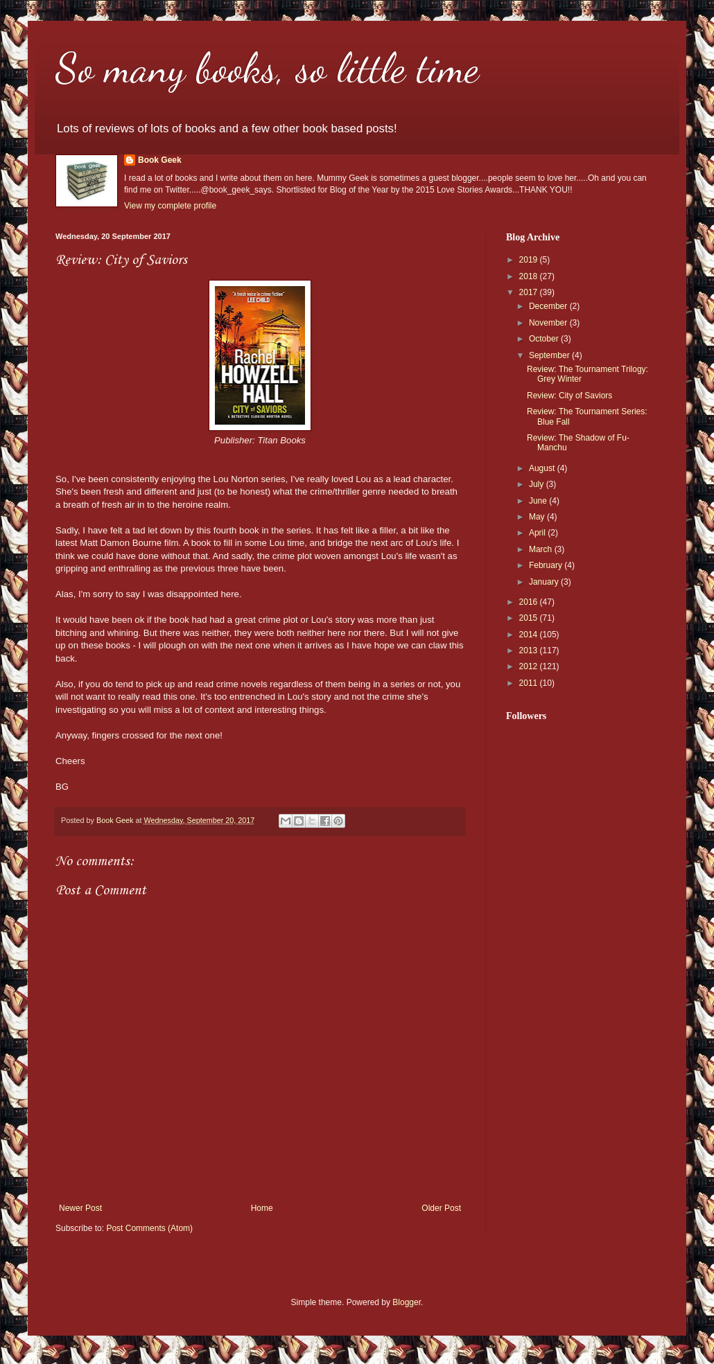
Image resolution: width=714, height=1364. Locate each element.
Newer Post (80, 1208)
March (542, 549)
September (550, 355)
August (543, 468)
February (546, 565)
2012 (529, 666)
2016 (529, 602)
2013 (529, 650)
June (539, 501)
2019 (529, 260)
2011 (529, 683)
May (538, 517)
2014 (529, 634)
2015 (529, 618)
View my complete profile (170, 206)
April (538, 533)
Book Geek (160, 160)
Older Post (441, 1208)
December (549, 306)
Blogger (406, 1302)
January (545, 582)
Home (262, 1208)
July (537, 484)
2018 (529, 276)
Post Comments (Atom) (149, 1228)
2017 (529, 292)
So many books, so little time (267, 68)
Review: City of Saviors (569, 395)
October (545, 339)
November (549, 323)
